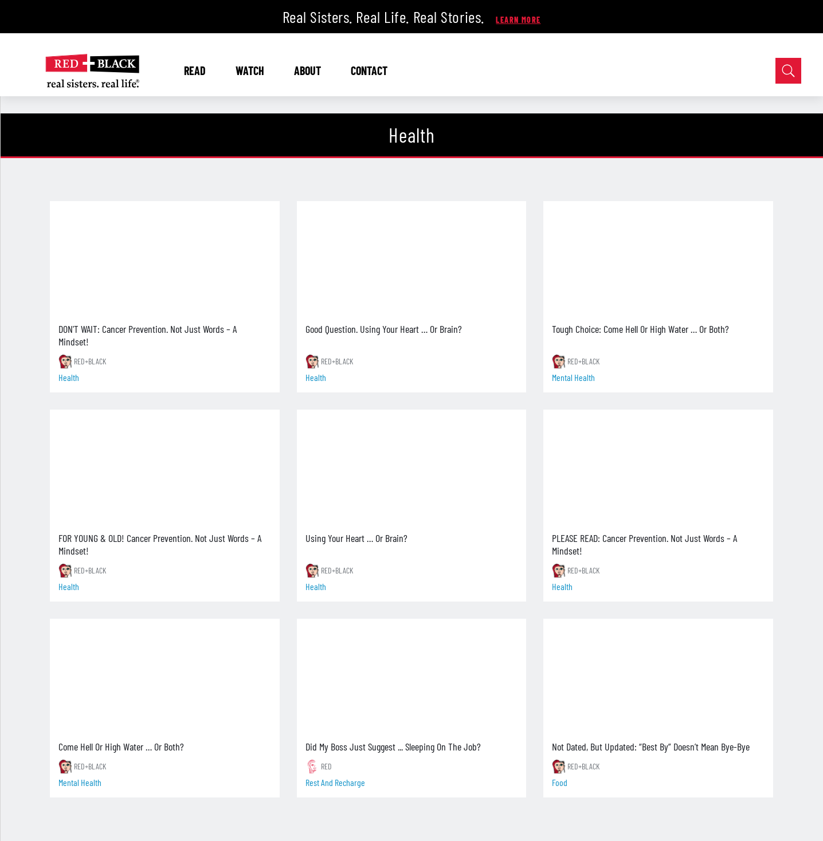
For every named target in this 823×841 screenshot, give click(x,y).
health (68, 377)
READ (199, 70)
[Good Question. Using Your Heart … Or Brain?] (412, 258)
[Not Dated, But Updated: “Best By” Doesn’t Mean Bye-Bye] (658, 676)
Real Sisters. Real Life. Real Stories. (385, 16)
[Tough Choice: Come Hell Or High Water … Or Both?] (658, 258)
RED (326, 766)
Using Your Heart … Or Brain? (356, 538)
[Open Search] (788, 71)
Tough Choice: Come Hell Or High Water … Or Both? (640, 329)
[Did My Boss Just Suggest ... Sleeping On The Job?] (412, 676)
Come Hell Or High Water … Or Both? (121, 746)
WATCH (254, 70)
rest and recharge (335, 782)
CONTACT (369, 70)
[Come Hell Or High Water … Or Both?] (165, 676)
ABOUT (312, 70)
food (559, 782)
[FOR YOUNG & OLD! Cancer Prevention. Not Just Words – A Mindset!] (165, 467)
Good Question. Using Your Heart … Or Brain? (383, 329)
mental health (573, 377)
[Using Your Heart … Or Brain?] (412, 467)
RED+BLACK (90, 361)
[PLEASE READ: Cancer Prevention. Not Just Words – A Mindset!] (658, 467)
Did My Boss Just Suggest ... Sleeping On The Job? (393, 746)
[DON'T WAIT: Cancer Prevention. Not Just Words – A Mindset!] (165, 258)
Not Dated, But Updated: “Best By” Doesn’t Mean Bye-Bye (651, 746)
